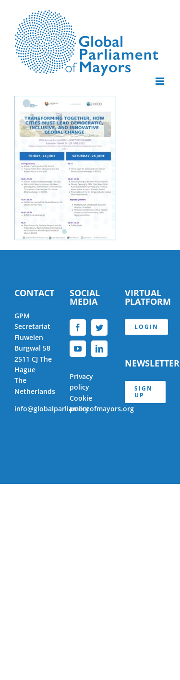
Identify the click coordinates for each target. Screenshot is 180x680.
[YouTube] (78, 348)
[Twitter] (99, 327)
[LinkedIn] (99, 348)
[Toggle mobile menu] (161, 81)
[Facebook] (78, 327)
